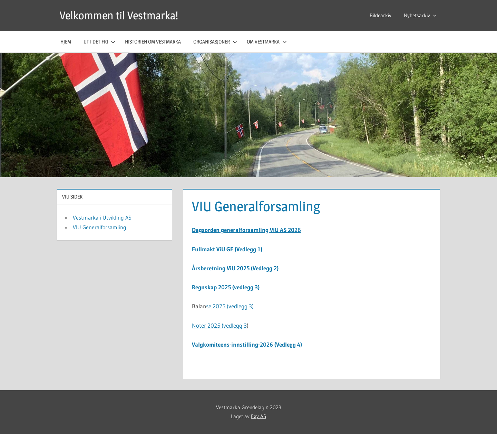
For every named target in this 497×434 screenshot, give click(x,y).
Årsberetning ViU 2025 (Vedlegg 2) (235, 268)
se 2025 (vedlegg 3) (230, 306)
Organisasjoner (215, 41)
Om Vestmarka (267, 41)
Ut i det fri (99, 41)
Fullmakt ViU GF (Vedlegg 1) (227, 249)
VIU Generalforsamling (99, 227)
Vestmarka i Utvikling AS (102, 217)
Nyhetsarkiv (420, 15)
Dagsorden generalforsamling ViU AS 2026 (246, 229)
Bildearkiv (380, 15)
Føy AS (258, 416)
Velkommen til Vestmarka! (119, 15)
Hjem (65, 41)
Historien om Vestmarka (153, 41)
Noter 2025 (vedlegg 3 (219, 325)
